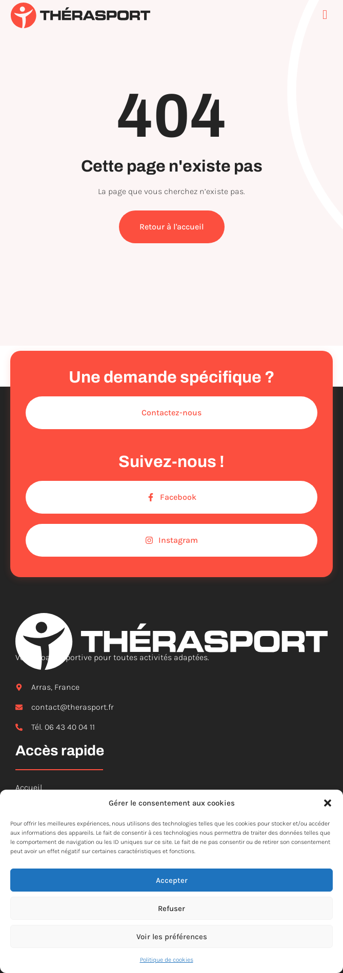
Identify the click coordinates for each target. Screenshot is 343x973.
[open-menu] (327, 15)
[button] (327, 803)
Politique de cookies (166, 959)
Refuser (171, 908)
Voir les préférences (171, 936)
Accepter (172, 880)
